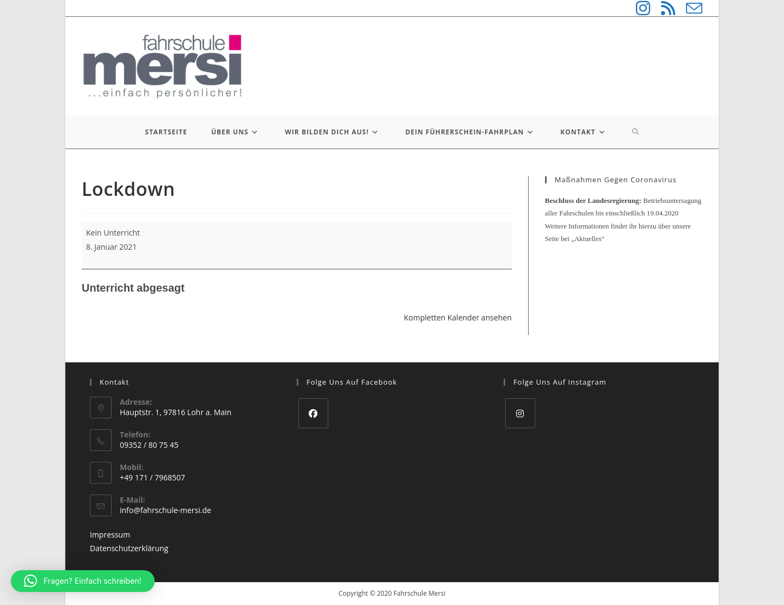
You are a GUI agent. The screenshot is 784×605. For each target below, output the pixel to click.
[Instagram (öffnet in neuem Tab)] (637, 8)
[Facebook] (313, 413)
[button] (83, 581)
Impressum (110, 534)
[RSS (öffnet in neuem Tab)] (662, 8)
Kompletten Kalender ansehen (458, 317)
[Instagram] (520, 413)
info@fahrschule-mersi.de (165, 510)
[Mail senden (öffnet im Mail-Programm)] (688, 8)
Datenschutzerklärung (129, 548)
